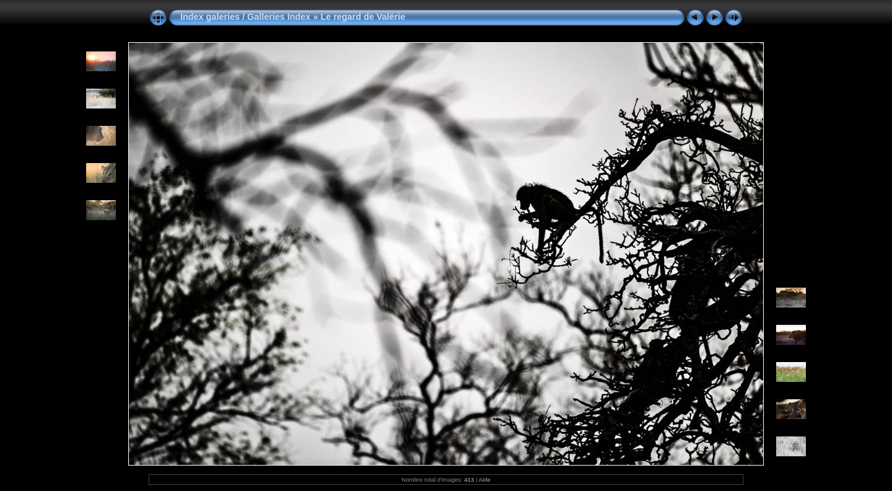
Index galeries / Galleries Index (246, 17)
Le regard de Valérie (362, 17)
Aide (485, 479)
